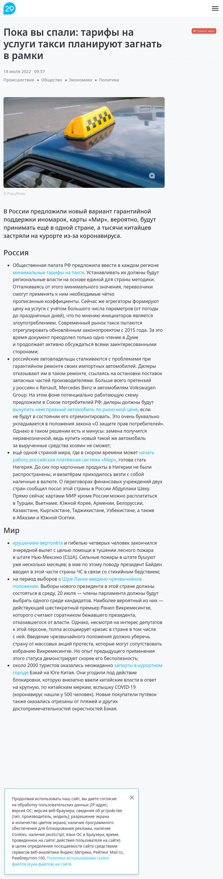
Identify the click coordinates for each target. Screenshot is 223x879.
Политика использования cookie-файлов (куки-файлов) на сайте (61, 860)
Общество (51, 80)
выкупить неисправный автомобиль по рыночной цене (75, 409)
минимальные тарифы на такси (48, 272)
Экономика (80, 80)
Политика (109, 80)
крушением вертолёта (38, 543)
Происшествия (18, 80)
